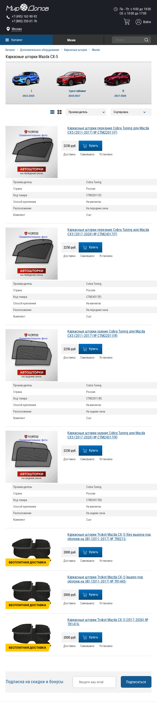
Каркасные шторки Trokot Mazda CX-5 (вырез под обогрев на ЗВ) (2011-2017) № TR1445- (105, 579)
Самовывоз (87, 154)
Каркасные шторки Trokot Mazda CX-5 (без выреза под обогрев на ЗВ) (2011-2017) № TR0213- (109, 536)
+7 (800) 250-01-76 (24, 21)
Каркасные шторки (75, 50)
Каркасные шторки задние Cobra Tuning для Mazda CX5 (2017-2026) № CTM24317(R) (106, 435)
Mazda (96, 50)
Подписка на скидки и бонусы (35, 681)
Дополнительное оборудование (39, 50)
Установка (105, 154)
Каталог (17, 40)
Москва (17, 29)
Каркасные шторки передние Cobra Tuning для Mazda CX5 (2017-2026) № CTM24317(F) (108, 232)
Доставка (69, 154)
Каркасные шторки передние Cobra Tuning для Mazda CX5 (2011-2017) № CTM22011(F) (108, 130)
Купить (90, 146)
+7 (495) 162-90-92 (24, 16)
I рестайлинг (74, 93)
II (120, 93)
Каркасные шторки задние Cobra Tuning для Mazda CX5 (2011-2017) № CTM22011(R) (106, 333)
